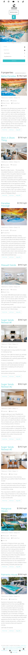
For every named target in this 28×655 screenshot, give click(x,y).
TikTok (22, 650)
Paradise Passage (5, 204)
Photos (4, 130)
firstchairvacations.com (12, 649)
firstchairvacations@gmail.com (16, 647)
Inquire (18, 130)
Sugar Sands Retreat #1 (7, 321)
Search (14, 60)
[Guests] (14, 53)
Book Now (13, 12)
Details (11, 130)
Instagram (13, 650)
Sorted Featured (20, 73)
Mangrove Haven (6, 509)
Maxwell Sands (8, 265)
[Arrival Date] (13, 46)
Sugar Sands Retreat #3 (7, 448)
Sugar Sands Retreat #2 (7, 385)
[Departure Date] (13, 50)
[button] (1, 31)
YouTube (14, 652)
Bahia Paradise (8, 76)
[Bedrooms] (14, 56)
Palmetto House (9, 574)
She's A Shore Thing (8, 139)
